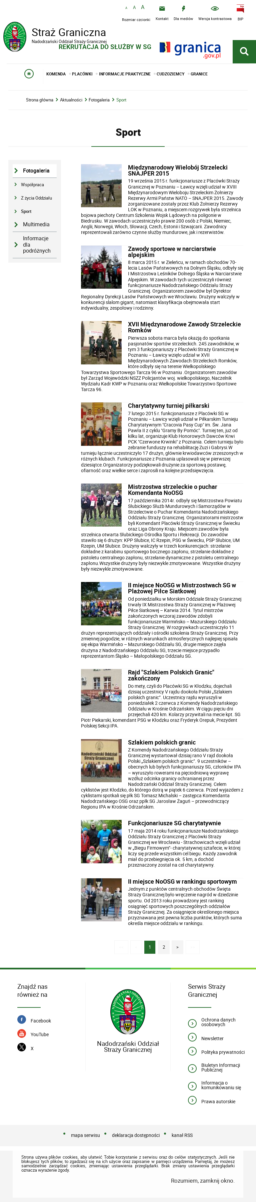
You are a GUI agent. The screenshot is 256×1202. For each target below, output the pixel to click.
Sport (121, 100)
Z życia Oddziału (36, 198)
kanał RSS (182, 1135)
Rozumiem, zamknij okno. (203, 1180)
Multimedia (36, 224)
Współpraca (32, 185)
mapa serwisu (85, 1135)
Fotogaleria (99, 100)
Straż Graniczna (56, 33)
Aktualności (71, 100)
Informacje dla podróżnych (37, 244)
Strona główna (39, 100)
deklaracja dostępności (136, 1135)
